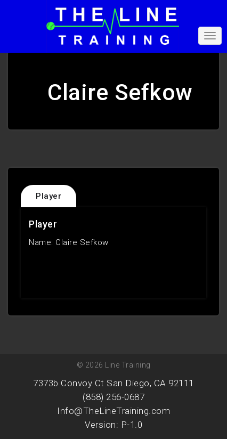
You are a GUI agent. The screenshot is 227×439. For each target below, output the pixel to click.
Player (48, 196)
